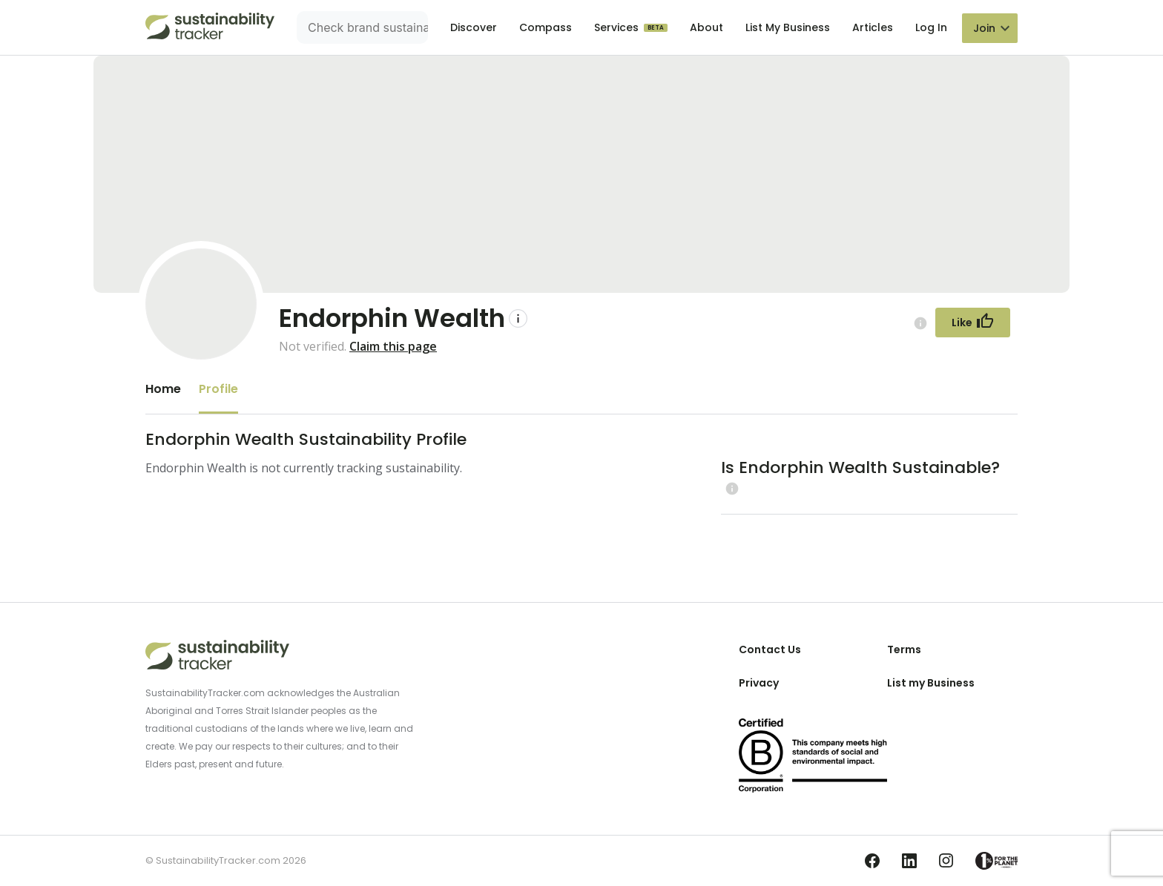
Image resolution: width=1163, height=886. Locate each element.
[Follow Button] (972, 322)
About (706, 27)
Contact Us (770, 649)
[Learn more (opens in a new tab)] (730, 488)
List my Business (931, 682)
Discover (473, 27)
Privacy (759, 682)
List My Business (787, 27)
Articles (872, 27)
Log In (931, 27)
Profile (218, 388)
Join (984, 28)
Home (163, 388)
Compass (545, 27)
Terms (904, 649)
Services (618, 27)
